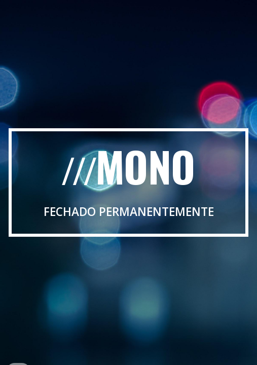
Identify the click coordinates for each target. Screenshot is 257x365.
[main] (128, 182)
